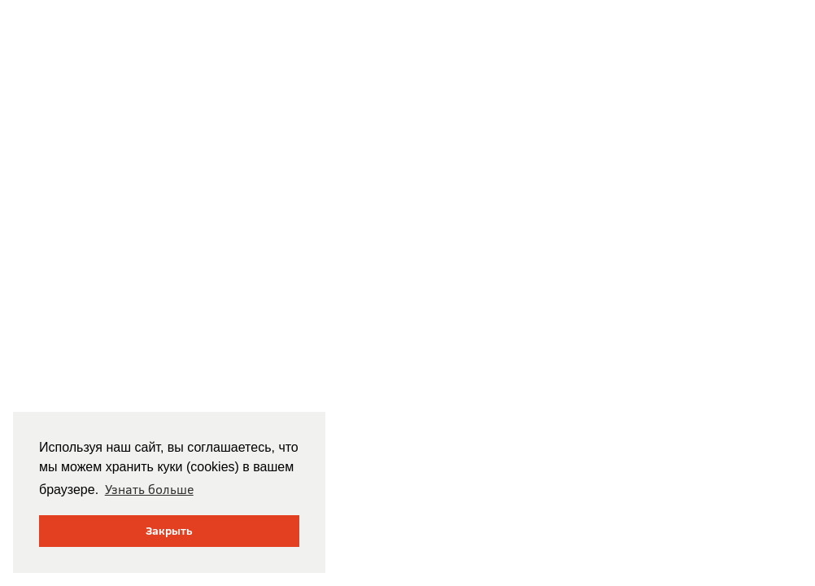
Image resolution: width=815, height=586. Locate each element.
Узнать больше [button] (149, 489)
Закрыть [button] (169, 531)
